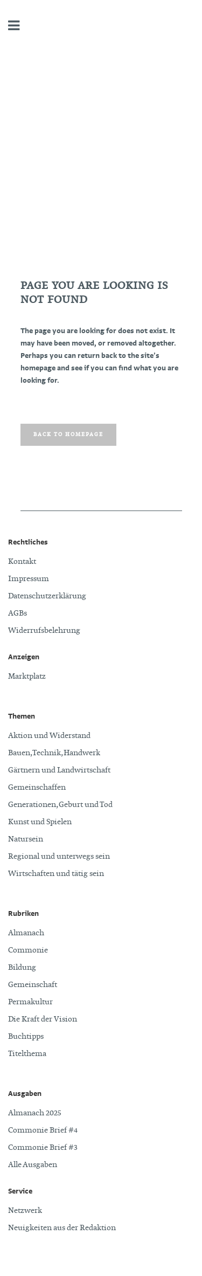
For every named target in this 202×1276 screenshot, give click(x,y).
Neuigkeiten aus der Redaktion (62, 1228)
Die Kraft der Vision (42, 1019)
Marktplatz (27, 676)
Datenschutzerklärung (47, 596)
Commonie (28, 950)
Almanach (26, 933)
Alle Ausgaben (32, 1165)
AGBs (17, 613)
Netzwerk (25, 1210)
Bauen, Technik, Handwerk (54, 753)
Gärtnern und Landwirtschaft (59, 770)
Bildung (22, 967)
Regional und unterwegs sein (59, 856)
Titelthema (27, 1054)
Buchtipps (26, 1036)
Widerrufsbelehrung (44, 630)
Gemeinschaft (32, 985)
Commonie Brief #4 (43, 1130)
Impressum (28, 579)
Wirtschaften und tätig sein (56, 873)
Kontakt (22, 561)
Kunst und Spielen (40, 822)
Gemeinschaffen (37, 787)
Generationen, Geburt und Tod (60, 804)
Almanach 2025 (34, 1113)
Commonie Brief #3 (43, 1147)
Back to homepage (68, 434)
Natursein (25, 839)
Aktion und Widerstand (49, 735)
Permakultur (30, 1002)
